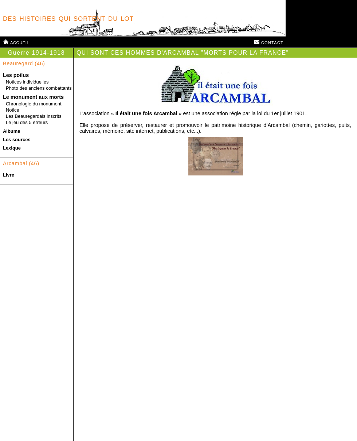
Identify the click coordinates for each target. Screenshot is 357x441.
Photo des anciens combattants (39, 88)
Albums (11, 131)
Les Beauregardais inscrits (34, 116)
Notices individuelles (27, 82)
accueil (16, 42)
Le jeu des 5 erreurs (27, 122)
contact (268, 42)
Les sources (17, 139)
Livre (8, 175)
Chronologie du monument (34, 104)
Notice (12, 110)
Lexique (12, 148)
